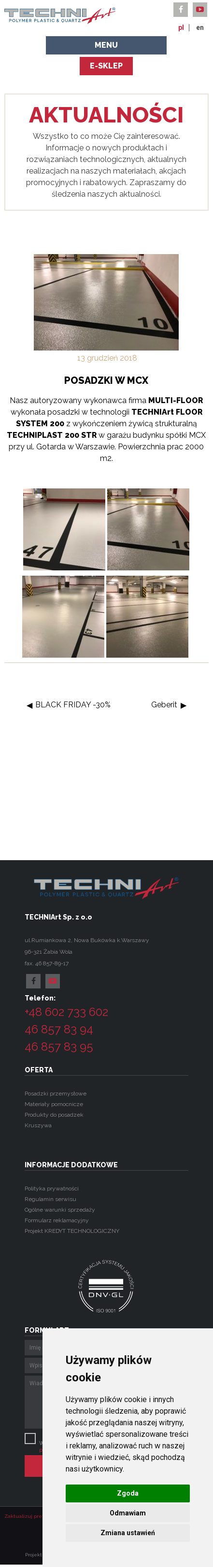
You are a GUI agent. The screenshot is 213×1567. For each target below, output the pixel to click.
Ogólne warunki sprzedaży (60, 1209)
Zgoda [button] (128, 1493)
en (200, 27)
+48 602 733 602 (66, 1012)
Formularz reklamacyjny (57, 1220)
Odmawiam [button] (128, 1513)
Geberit (164, 704)
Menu (106, 45)
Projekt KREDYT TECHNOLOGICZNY (72, 1231)
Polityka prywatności (52, 1188)
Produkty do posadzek (54, 1114)
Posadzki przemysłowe (55, 1093)
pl (181, 27)
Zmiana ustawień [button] (127, 1533)
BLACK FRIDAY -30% (73, 704)
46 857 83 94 (59, 1029)
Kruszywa (38, 1125)
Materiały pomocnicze (54, 1104)
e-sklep (106, 65)
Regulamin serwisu (50, 1199)
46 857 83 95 (59, 1047)
